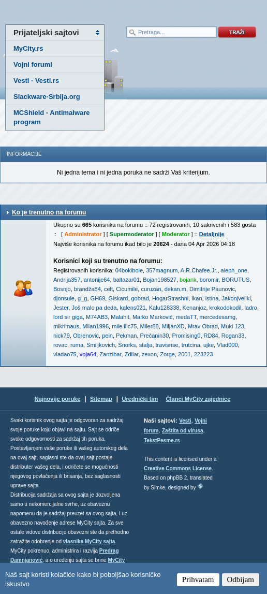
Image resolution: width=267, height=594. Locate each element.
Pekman (126, 335)
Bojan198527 (159, 280)
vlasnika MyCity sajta (89, 541)
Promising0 (186, 335)
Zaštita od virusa (182, 430)
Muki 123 (232, 326)
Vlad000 (227, 345)
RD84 (211, 335)
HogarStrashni (170, 298)
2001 (184, 354)
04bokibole (129, 270)
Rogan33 (233, 335)
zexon (149, 354)
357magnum (161, 270)
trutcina (191, 345)
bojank (188, 280)
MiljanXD (173, 326)
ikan (196, 298)
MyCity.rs (28, 48)
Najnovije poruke (58, 399)
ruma (76, 345)
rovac (60, 345)
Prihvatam (198, 579)
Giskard (118, 298)
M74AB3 (97, 317)
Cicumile (127, 289)
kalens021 (132, 308)
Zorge (167, 354)
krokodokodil (226, 308)
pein (107, 335)
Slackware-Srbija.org (46, 96)
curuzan (151, 289)
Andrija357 (67, 280)
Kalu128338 (164, 308)
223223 (203, 354)
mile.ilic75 (124, 326)
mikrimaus (66, 326)
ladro (250, 308)
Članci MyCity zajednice (198, 399)
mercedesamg (218, 317)
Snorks (127, 345)
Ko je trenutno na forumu (49, 212)
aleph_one (234, 270)
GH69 (98, 298)
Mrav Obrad (203, 326)
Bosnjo (62, 289)
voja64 (88, 354)
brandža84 (87, 289)
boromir (209, 280)
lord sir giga (68, 317)
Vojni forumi (32, 64)
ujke (208, 345)
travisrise (167, 345)
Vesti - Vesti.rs (36, 80)
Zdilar (132, 354)
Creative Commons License (178, 468)
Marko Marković (152, 317)
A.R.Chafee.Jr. (199, 270)
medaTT (186, 317)
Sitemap (101, 399)
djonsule (64, 298)
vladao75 (65, 354)
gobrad (140, 298)
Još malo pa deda (93, 308)
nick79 (61, 335)
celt (108, 289)
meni (67, 10)
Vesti (185, 421)
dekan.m (175, 289)
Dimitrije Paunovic (212, 289)
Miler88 (149, 326)
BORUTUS (235, 280)
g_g (82, 298)
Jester (60, 308)
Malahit (120, 317)
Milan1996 (95, 326)
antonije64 (97, 280)
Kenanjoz (194, 308)
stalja (146, 345)
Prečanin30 (154, 335)
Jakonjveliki (235, 298)
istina (212, 298)
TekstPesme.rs (162, 440)
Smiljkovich (100, 345)
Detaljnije (212, 234)
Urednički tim (140, 399)
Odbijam (241, 579)
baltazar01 (126, 280)
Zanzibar (110, 354)
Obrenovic (86, 335)
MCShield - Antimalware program (51, 117)
